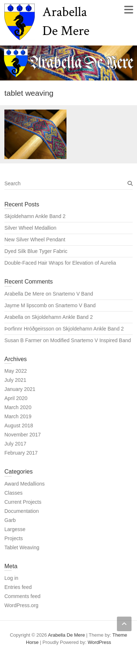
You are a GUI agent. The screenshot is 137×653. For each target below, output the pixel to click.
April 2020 (15, 398)
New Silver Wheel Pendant (34, 239)
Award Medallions (24, 484)
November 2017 (22, 435)
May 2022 (15, 371)
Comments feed (22, 596)
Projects (13, 538)
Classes (13, 493)
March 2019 (17, 416)
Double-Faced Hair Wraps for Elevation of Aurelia (60, 263)
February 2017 (21, 453)
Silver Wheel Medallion (30, 228)
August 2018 (18, 425)
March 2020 (17, 407)
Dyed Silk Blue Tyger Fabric (35, 251)
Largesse (15, 529)
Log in (11, 578)
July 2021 (15, 380)
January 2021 (19, 389)
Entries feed (18, 587)
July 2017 (15, 444)
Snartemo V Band (73, 294)
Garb (10, 520)
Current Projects (22, 502)
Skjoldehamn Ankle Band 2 (34, 216)
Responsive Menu (128, 9)
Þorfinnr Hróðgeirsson (29, 329)
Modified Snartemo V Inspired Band (90, 340)
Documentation (21, 511)
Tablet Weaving (21, 547)
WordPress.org (21, 605)
